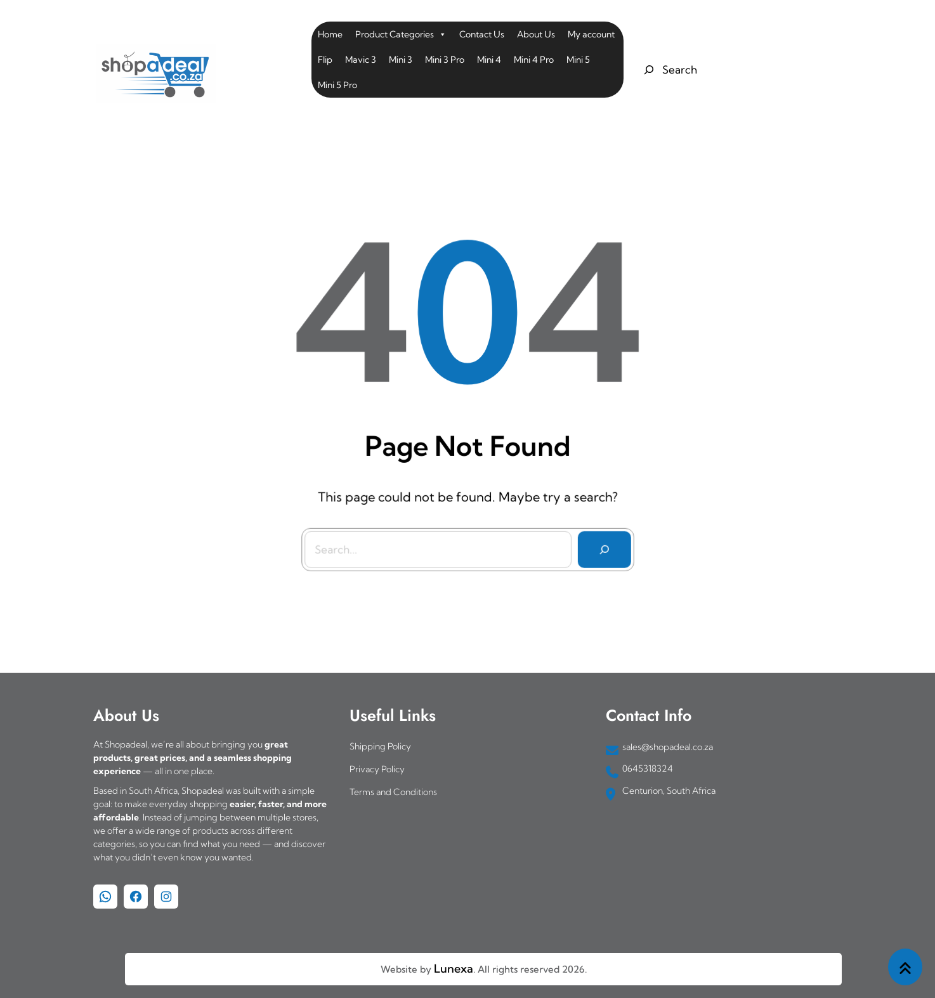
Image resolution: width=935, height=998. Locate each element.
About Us (536, 34)
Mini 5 (578, 59)
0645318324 (647, 768)
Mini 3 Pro (444, 59)
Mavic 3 (360, 59)
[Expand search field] (669, 69)
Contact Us (481, 34)
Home (330, 34)
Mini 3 (400, 59)
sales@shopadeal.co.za (667, 747)
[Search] (600, 545)
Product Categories (401, 34)
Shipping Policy (380, 746)
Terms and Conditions (393, 792)
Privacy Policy (377, 769)
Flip (325, 59)
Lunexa (453, 968)
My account (591, 34)
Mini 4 (489, 59)
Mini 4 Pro (534, 59)
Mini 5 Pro (337, 85)
